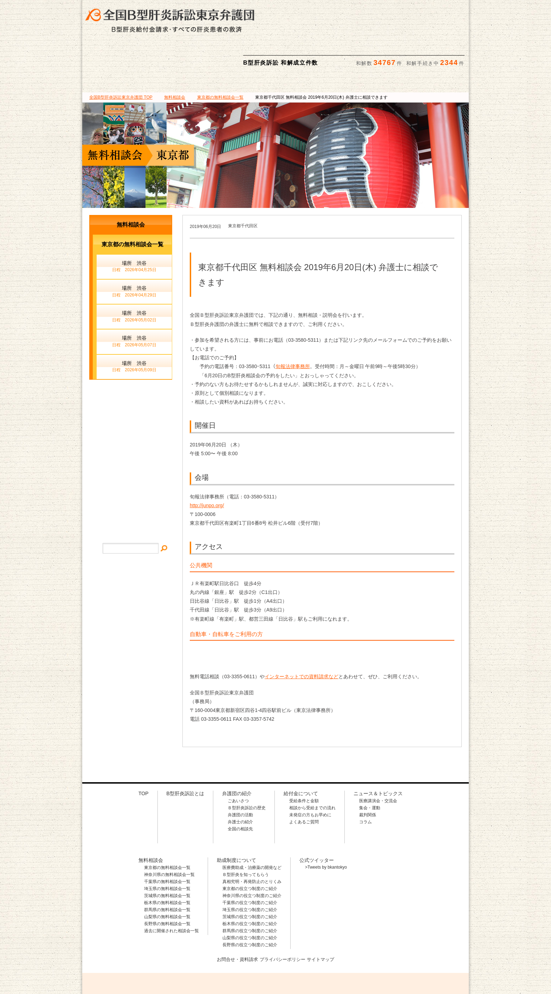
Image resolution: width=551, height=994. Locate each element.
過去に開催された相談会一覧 (171, 897)
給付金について (243, 49)
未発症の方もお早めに (310, 781)
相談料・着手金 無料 (309, 11)
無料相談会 (307, 49)
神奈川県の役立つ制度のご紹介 (251, 862)
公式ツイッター (316, 827)
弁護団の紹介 (178, 49)
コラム (365, 788)
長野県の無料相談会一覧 (167, 890)
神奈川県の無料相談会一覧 (169, 841)
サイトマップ (130, 460)
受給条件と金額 (304, 767)
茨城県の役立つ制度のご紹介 (249, 883)
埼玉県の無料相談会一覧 (167, 855)
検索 (457, 11)
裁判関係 (367, 781)
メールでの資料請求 (412, 11)
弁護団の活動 (240, 781)
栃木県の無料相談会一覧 (167, 869)
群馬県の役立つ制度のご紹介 (249, 897)
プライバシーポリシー (282, 926)
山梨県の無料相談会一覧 (167, 883)
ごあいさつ (238, 767)
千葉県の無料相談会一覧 (167, 848)
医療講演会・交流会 (378, 767)
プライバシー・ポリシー (130, 481)
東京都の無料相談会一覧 (167, 834)
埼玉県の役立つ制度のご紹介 (249, 876)
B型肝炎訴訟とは (114, 49)
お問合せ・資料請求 (235, 926)
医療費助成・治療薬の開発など (251, 834)
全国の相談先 (240, 795)
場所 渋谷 (134, 233)
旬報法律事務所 (293, 333)
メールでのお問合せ (130, 409)
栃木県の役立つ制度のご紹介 (249, 890)
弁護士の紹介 (240, 788)
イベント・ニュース (130, 438)
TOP (121, 63)
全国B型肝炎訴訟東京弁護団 (149, 955)
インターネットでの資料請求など (301, 643)
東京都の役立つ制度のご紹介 (249, 855)
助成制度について (372, 49)
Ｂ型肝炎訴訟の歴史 (247, 774)
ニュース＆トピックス (437, 49)
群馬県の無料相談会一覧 (167, 876)
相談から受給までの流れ (312, 774)
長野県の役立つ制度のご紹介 (249, 911)
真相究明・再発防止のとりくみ (251, 848)
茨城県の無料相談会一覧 (167, 862)
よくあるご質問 (304, 788)
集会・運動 (369, 774)
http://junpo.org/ (207, 472)
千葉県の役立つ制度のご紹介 (249, 869)
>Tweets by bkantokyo (326, 833)
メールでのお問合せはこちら (417, 955)
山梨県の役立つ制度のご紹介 (249, 904)
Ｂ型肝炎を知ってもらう (245, 841)
